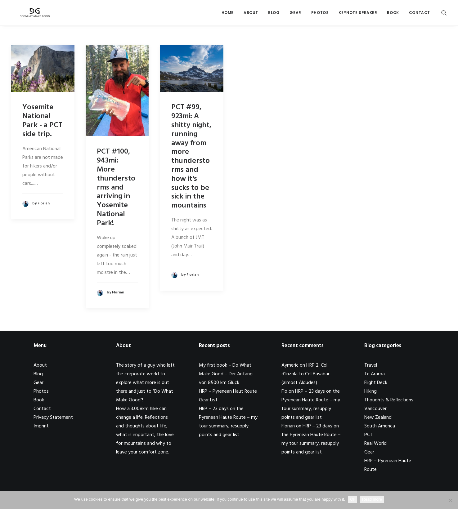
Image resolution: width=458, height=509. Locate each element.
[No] (450, 500)
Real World (375, 444)
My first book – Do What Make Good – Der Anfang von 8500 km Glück (226, 374)
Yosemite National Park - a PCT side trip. (42, 120)
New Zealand (378, 417)
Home (228, 14)
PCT (368, 435)
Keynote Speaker (358, 14)
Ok (352, 499)
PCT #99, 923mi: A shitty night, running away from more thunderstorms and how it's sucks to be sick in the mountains (191, 156)
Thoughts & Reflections (388, 400)
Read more (372, 499)
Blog (274, 14)
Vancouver (375, 409)
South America (379, 426)
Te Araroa (374, 374)
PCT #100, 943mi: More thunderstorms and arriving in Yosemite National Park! (116, 187)
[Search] (444, 14)
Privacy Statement (53, 417)
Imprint (41, 426)
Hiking (370, 391)
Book (393, 14)
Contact (419, 14)
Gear (295, 14)
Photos (320, 14)
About (251, 14)
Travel (370, 365)
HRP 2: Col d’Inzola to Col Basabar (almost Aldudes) (305, 374)
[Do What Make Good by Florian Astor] (32, 14)
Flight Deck (375, 383)
